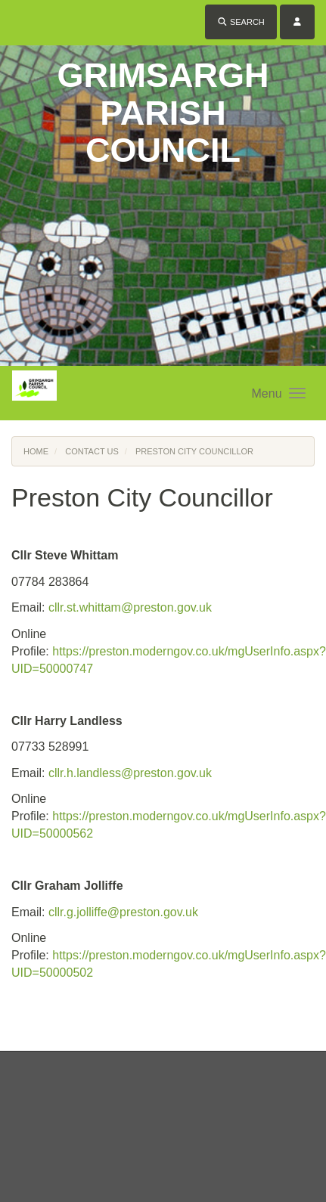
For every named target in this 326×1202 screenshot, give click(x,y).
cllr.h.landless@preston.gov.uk (130, 773)
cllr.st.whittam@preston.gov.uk (130, 607)
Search (241, 21)
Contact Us (92, 451)
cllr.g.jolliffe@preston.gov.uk (123, 912)
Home (35, 451)
